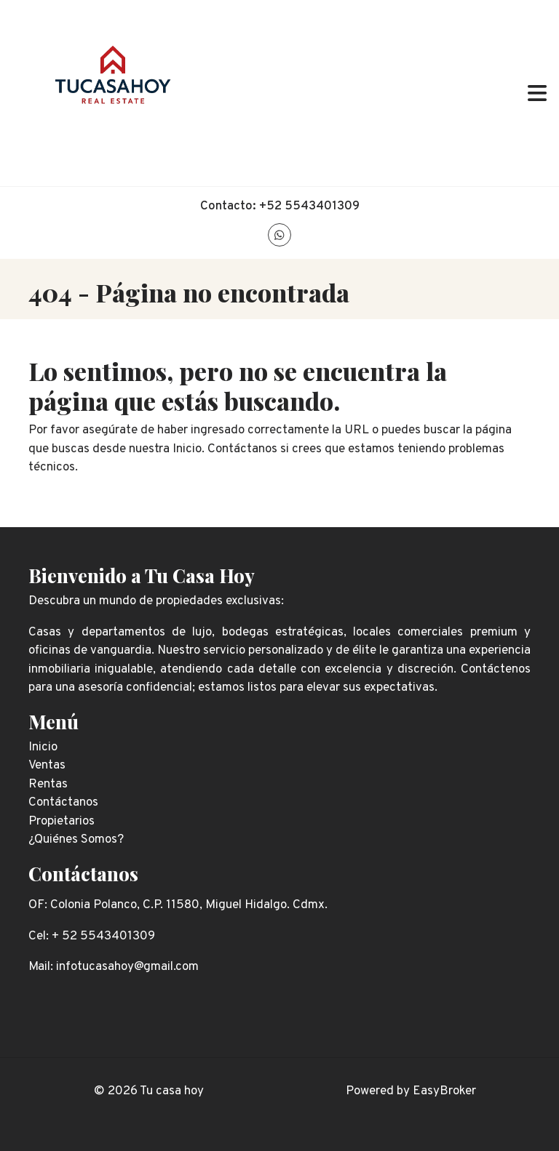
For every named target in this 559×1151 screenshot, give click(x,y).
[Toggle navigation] (537, 93)
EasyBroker (444, 1091)
